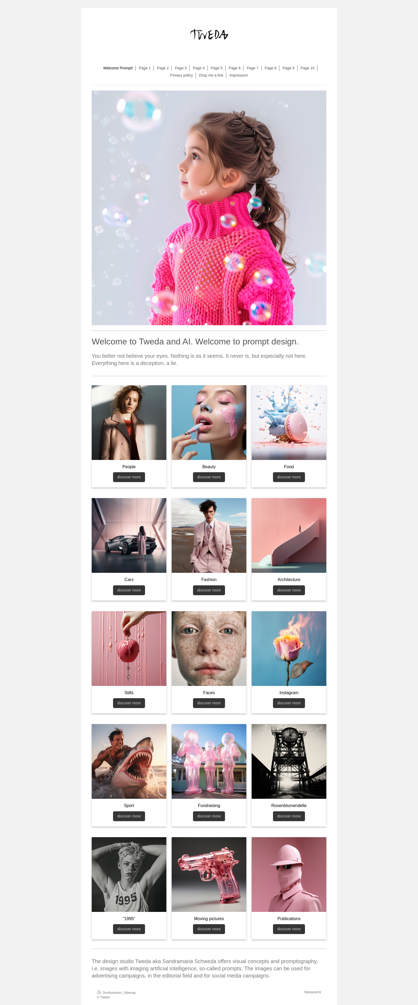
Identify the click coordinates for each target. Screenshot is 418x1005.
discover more (129, 477)
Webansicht (312, 992)
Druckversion (109, 993)
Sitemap (130, 993)
